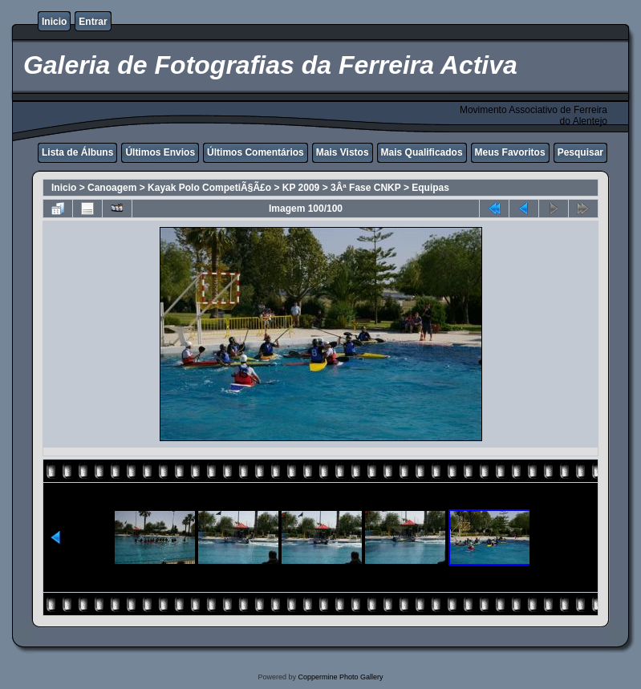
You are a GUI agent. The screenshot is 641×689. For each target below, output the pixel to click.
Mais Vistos (342, 152)
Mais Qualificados (422, 152)
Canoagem (111, 187)
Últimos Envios (160, 152)
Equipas (430, 187)
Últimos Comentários (255, 152)
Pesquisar (580, 152)
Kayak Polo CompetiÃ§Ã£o (209, 187)
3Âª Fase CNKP (366, 187)
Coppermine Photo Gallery (340, 677)
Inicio (54, 21)
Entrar (93, 21)
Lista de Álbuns (77, 152)
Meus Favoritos (510, 152)
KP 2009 (300, 187)
